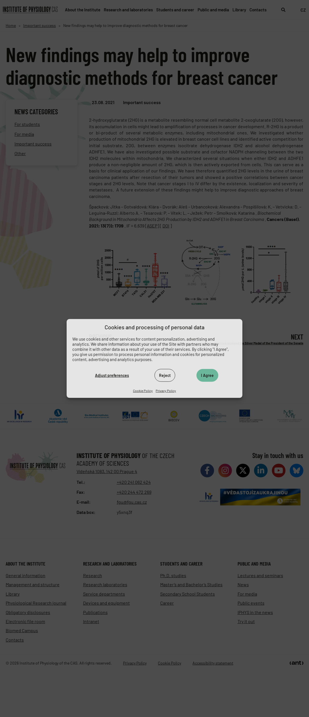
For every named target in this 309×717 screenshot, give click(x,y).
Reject (165, 375)
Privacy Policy (166, 391)
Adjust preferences (112, 375)
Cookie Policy (143, 391)
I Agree (207, 375)
